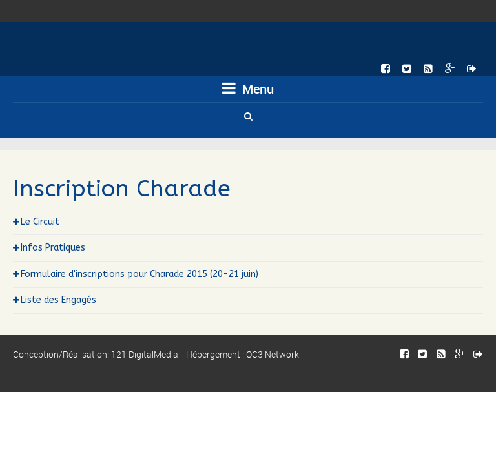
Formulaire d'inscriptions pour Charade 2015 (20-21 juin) (139, 274)
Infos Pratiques (53, 247)
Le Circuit (40, 221)
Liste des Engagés (58, 299)
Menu (248, 89)
